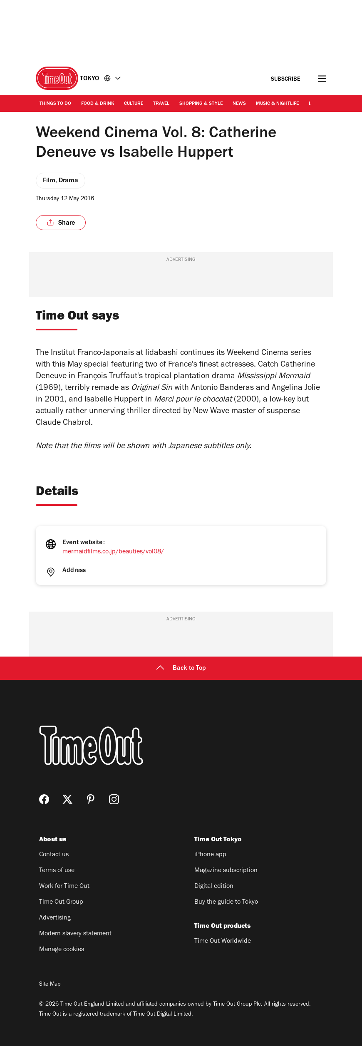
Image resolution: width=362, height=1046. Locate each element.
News (239, 104)
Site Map (49, 985)
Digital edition (213, 886)
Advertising (55, 918)
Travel (161, 104)
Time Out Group (61, 902)
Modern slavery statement (75, 934)
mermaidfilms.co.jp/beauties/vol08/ (113, 552)
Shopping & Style (201, 104)
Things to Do (55, 104)
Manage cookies (61, 950)
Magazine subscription (226, 871)
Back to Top (181, 668)
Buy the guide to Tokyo (226, 902)
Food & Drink (97, 104)
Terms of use (56, 871)
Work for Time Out (64, 886)
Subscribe (285, 79)
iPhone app (210, 855)
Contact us (54, 855)
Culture (133, 104)
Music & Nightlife (277, 104)
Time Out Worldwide (222, 941)
